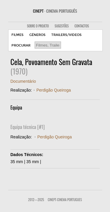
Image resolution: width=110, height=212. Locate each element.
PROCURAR (21, 45)
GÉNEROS (37, 35)
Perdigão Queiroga (53, 90)
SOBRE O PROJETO (38, 26)
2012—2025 (36, 199)
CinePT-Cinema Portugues (65, 199)
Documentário (23, 81)
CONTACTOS (82, 26)
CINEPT (55, 11)
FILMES (17, 35)
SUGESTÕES (62, 26)
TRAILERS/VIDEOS (66, 35)
